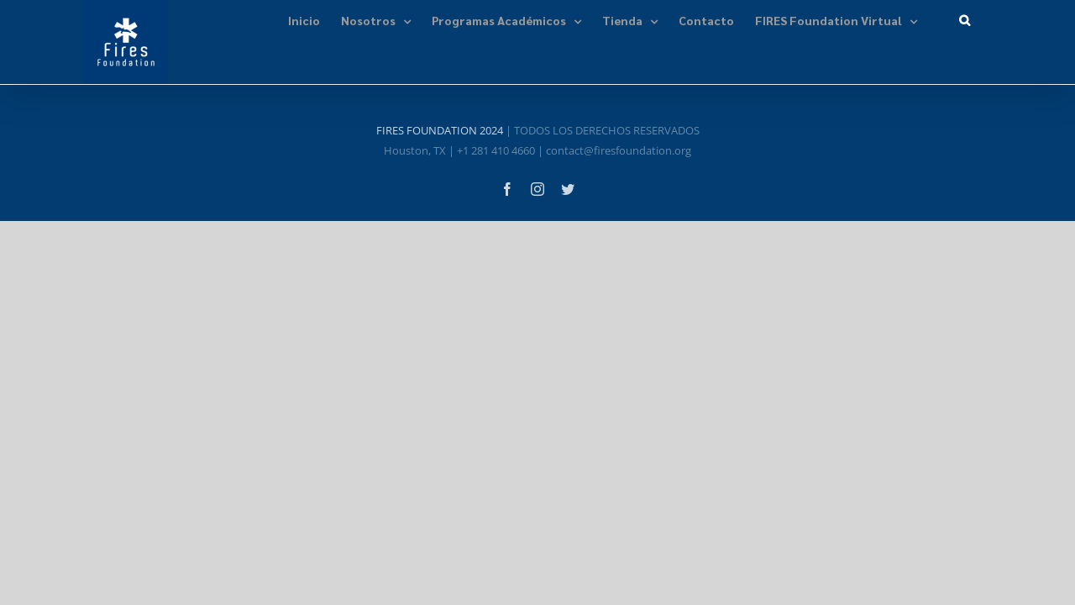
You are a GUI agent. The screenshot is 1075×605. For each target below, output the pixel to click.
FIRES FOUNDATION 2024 (439, 130)
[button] (985, 19)
